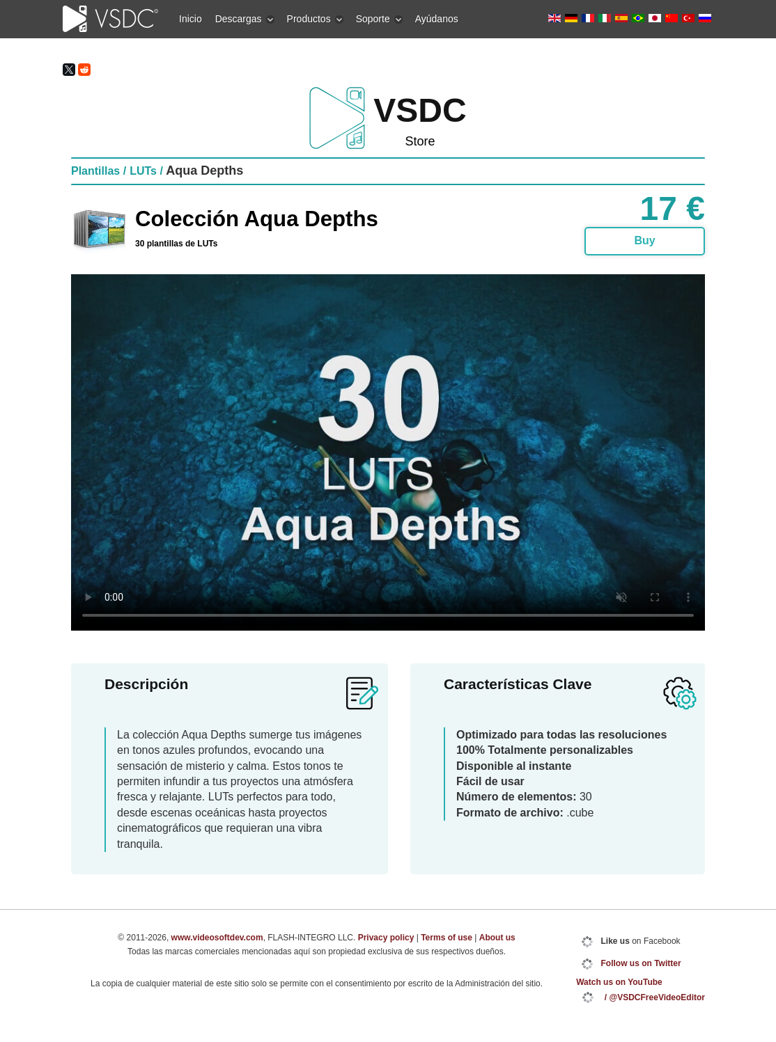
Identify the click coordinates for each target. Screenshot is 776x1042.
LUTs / (146, 171)
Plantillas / (98, 171)
